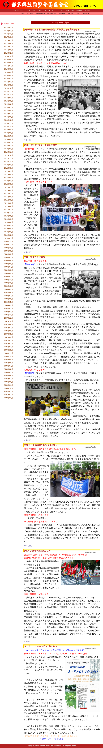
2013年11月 (8, 123)
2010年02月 (8, 235)
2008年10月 (8, 286)
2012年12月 (8, 155)
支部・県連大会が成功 (34, 257)
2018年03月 (8, 27)
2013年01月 (8, 152)
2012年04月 (8, 181)
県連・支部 (70, 10)
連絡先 (87, 10)
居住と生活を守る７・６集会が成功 (40, 145)
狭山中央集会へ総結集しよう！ (38, 551)
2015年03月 (8, 78)
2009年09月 (8, 251)
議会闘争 (86, 13)
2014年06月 (8, 104)
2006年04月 (8, 376)
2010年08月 (8, 219)
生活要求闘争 (52, 13)
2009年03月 (8, 270)
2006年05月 (8, 372)
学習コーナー (18, 10)
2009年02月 (8, 273)
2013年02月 (8, 149)
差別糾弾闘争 (40, 13)
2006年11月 (8, 353)
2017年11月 (8, 34)
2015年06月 (8, 69)
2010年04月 (8, 229)
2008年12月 (8, 280)
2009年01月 (8, 276)
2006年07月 (8, 366)
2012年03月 (8, 184)
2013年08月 (8, 133)
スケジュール (30, 10)
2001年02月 (8, 395)
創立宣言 (52, 10)
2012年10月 (8, 162)
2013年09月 (8, 130)
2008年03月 (8, 305)
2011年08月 (8, 190)
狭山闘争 (30, 13)
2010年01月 (8, 238)
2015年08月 (8, 62)
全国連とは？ (41, 10)
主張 (22, 13)
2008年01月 (8, 312)
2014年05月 (8, 107)
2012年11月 (8, 158)
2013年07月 (8, 136)
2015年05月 (8, 72)
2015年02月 (8, 82)
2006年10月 (8, 356)
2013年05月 (8, 142)
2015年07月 (8, 66)
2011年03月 (8, 203)
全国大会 (60, 10)
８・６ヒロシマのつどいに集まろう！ (41, 646)
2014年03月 (8, 114)
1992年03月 (8, 398)
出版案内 (79, 10)
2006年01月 (8, 385)
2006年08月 (8, 363)
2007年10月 (8, 321)
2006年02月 (8, 382)
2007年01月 (8, 347)
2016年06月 (8, 50)
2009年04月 (8, 267)
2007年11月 (8, 318)
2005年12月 (8, 388)
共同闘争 (62, 13)
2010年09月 (8, 216)
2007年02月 (8, 344)
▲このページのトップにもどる (51, 739)
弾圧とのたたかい (74, 13)
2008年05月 (8, 302)
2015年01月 (8, 85)
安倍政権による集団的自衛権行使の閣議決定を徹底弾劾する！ (53, 29)
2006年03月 (8, 379)
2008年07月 (8, 296)
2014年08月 (8, 101)
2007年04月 (8, 337)
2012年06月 (8, 174)
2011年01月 (8, 209)
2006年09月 (8, 360)
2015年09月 (8, 59)
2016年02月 (8, 53)
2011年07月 (8, 193)
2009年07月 (8, 257)
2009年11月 (8, 245)
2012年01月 (8, 187)
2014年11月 (8, 91)
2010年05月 (8, 225)
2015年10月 (8, 56)
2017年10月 (8, 37)
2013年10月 (8, 126)
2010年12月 (8, 213)
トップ (16, 13)
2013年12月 (8, 120)
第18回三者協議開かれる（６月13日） (42, 445)
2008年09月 (8, 289)
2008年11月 (8, 283)
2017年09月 (8, 40)
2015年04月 (8, 75)
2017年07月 (8, 47)
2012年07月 (8, 171)
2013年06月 (8, 139)
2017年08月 (8, 43)
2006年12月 (8, 350)
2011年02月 (8, 206)
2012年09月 (8, 165)
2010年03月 (8, 232)
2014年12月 (8, 88)
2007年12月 (8, 315)
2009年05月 (8, 264)
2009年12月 (8, 241)
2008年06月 (8, 299)
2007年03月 (8, 340)
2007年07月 (8, 328)
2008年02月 (8, 308)
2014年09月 (8, 98)
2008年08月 (8, 292)
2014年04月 (8, 110)
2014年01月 (8, 117)
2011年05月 (8, 200)
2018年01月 (8, 31)
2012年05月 (8, 177)
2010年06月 (8, 222)
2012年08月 (8, 168)
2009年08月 (8, 254)
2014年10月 (8, 94)
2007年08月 (8, 324)
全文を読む (28, 140)
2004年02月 (8, 391)
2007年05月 (8, 334)
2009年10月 (8, 248)
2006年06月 (8, 369)
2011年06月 (8, 197)
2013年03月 (8, 146)
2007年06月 (8, 331)
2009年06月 (8, 261)
